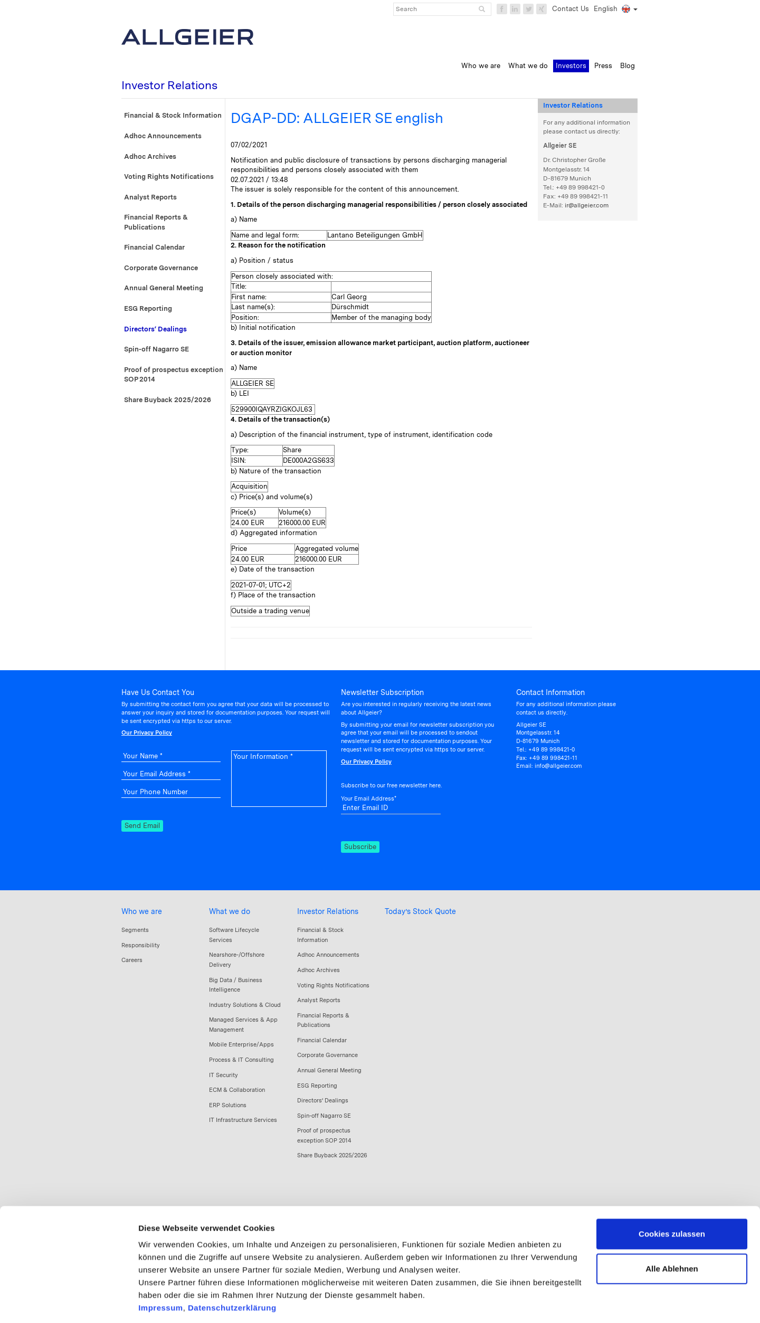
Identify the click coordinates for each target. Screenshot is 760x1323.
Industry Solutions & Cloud (245, 1004)
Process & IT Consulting (241, 1059)
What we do (229, 911)
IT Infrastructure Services (243, 1120)
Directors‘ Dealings (155, 329)
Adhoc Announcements (163, 136)
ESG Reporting (148, 308)
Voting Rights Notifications (169, 176)
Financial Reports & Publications (156, 222)
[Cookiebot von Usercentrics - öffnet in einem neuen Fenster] (68, 1302)
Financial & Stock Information (173, 115)
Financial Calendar (154, 247)
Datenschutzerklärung (232, 1260)
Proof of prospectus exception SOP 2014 (173, 375)
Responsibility (140, 945)
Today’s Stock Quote (420, 911)
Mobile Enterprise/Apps (241, 1044)
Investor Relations (327, 911)
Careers (131, 960)
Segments (135, 930)
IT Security (223, 1075)
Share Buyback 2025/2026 (167, 400)
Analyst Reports (150, 197)
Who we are (141, 911)
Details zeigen (165, 1302)
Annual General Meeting (163, 288)
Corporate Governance (161, 268)
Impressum (160, 1260)
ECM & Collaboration (237, 1089)
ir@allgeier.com (587, 205)
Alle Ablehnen (671, 1220)
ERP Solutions (227, 1105)
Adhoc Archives (150, 156)
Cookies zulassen (672, 1186)
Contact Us (570, 9)
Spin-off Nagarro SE (156, 349)
